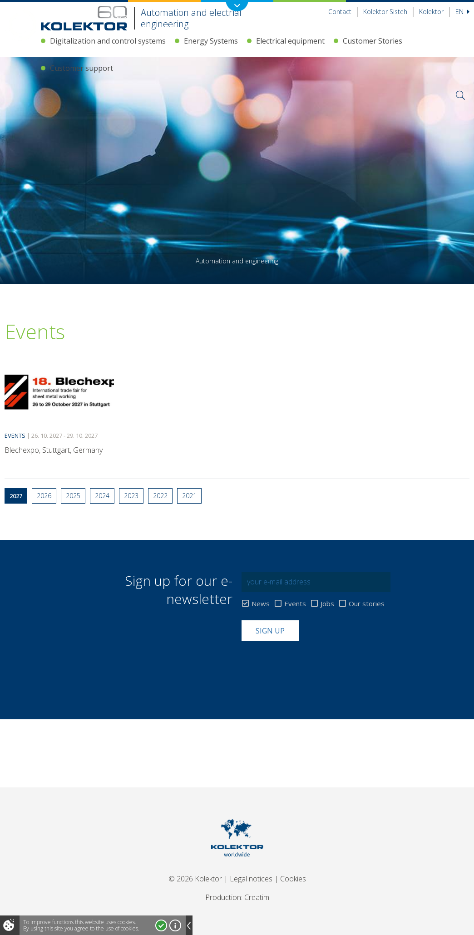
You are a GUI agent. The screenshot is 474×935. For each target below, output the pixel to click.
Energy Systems (211, 41)
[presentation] (311, 663)
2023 (131, 495)
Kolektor (431, 11)
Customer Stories (372, 41)
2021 (189, 495)
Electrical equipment (290, 41)
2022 (160, 495)
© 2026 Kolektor (195, 879)
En (462, 11)
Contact (339, 11)
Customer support (81, 68)
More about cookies (175, 925)
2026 (44, 495)
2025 (73, 495)
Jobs (327, 603)
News (261, 603)
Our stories (367, 603)
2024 (102, 495)
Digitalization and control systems (108, 41)
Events (295, 603)
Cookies (293, 879)
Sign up (270, 631)
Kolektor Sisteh (385, 11)
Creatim (256, 897)
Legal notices (251, 879)
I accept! (161, 925)
